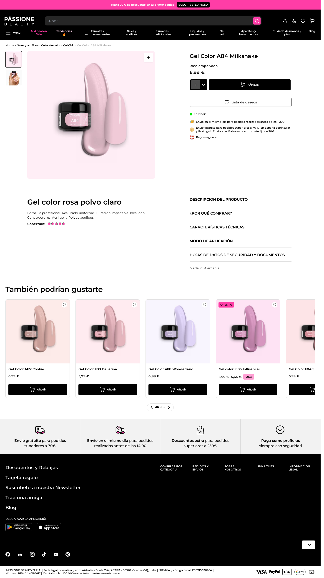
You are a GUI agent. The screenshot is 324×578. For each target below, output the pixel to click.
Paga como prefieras (280, 440)
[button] (151, 407)
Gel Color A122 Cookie (26, 369)
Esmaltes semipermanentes (97, 32)
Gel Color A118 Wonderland (170, 369)
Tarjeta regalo (21, 477)
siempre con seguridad (280, 446)
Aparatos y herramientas (248, 32)
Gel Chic (69, 45)
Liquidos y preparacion (197, 32)
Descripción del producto (219, 199)
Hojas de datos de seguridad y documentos (237, 255)
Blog (312, 31)
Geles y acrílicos (131, 32)
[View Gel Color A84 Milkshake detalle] (13, 77)
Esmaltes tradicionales (162, 32)
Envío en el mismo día (107, 440)
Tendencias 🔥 (64, 32)
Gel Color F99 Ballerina (97, 369)
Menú (12, 32)
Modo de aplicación (211, 241)
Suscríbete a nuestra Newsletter (42, 487)
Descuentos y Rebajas (31, 467)
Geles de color (51, 45)
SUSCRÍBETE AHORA (193, 4)
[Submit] (258, 17)
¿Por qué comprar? (211, 213)
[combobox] (154, 17)
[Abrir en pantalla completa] (148, 57)
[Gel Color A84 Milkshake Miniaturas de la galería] (13, 68)
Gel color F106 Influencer (239, 369)
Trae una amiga (23, 497)
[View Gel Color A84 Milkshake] (13, 59)
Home (9, 45)
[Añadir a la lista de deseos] (240, 100)
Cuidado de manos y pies (287, 32)
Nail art (222, 32)
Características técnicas (217, 227)
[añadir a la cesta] (249, 88)
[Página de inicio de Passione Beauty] (20, 17)
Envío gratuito (27, 440)
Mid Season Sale (39, 32)
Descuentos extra (188, 440)
